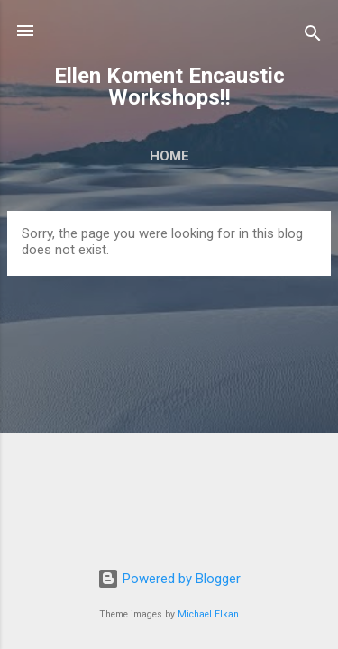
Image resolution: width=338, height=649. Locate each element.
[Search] (313, 36)
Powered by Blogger (169, 579)
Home (169, 156)
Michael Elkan (208, 614)
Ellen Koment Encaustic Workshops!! (169, 86)
